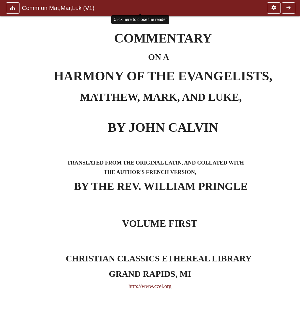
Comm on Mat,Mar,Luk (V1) (58, 8)
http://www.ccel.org (150, 286)
